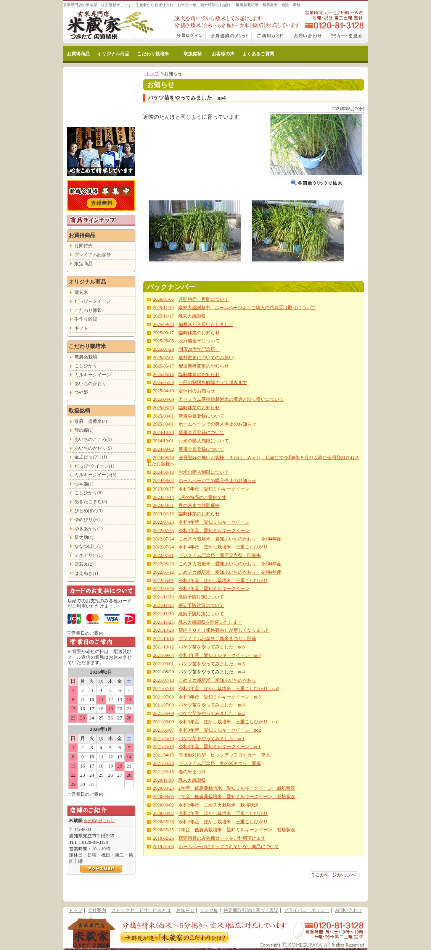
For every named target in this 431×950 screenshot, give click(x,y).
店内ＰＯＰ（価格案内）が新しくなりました (224, 630)
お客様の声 (223, 53)
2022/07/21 (163, 555)
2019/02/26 (163, 838)
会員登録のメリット (229, 37)
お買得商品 (78, 53)
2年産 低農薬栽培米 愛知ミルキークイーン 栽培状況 (237, 788)
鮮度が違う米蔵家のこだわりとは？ (174, 938)
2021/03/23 (163, 763)
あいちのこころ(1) (93, 439)
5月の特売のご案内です (203, 497)
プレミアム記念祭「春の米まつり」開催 (220, 763)
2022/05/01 (163, 580)
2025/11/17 (163, 316)
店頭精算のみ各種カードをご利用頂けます (222, 838)
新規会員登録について (201, 416)
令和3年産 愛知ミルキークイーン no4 (220, 655)
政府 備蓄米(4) (90, 421)
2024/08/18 (163, 472)
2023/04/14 (163, 497)
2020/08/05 (163, 796)
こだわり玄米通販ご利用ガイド (270, 37)
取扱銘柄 (192, 53)
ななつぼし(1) (88, 546)
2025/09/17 (163, 332)
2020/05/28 (163, 821)
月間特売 (83, 245)
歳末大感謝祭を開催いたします (210, 622)
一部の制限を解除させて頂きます (213, 382)
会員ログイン (190, 37)
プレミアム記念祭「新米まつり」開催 (217, 638)
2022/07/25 (163, 522)
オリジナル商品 (113, 53)
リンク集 (209, 910)
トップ (152, 73)
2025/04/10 (163, 391)
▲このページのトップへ (334, 875)
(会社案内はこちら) (99, 821)
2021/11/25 (163, 622)
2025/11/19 (163, 307)
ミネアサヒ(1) (88, 555)
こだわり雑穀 (88, 310)
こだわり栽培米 (153, 53)
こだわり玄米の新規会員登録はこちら (101, 195)
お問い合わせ (307, 37)
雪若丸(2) (83, 564)
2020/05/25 (163, 829)
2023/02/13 (163, 513)
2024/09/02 (163, 449)
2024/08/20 (163, 457)
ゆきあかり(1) (88, 528)
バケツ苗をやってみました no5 (212, 663)
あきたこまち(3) (90, 501)
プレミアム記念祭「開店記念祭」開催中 (220, 555)
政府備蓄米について (199, 341)
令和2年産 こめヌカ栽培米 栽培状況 (219, 805)
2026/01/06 (163, 299)
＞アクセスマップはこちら (101, 869)
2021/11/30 (163, 597)
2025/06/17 (163, 366)
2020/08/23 (163, 788)
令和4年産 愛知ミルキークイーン (214, 522)
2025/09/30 (163, 324)
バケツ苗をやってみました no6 (212, 647)
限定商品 (83, 263)
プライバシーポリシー (307, 910)
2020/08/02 (163, 805)
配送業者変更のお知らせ (204, 366)
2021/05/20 (163, 738)
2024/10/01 (163, 441)
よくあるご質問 (258, 53)
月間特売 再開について (204, 299)
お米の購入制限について (204, 441)
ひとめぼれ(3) (88, 510)
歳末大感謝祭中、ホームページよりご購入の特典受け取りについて (246, 307)
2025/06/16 (163, 374)
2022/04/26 (163, 588)
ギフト (81, 328)
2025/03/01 (163, 416)
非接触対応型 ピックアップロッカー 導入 (224, 755)
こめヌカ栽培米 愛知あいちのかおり (217, 680)
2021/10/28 (163, 630)
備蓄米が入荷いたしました (206, 324)
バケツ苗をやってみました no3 (212, 705)
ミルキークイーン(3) (95, 474)
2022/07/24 (163, 539)
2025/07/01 (163, 357)
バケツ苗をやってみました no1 (212, 738)
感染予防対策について (201, 597)
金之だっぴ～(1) (90, 457)
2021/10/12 (163, 647)
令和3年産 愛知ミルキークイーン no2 (220, 730)
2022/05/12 (163, 572)
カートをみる (347, 37)
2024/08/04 (163, 480)
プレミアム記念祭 (92, 254)
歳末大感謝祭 (192, 316)
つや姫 (81, 392)
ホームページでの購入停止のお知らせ (217, 424)
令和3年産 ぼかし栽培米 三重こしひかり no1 (229, 721)
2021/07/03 (163, 697)
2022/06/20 (163, 563)
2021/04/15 (163, 755)
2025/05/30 (163, 382)
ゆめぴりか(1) (88, 519)
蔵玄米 (81, 292)
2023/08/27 (163, 489)
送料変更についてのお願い (206, 357)
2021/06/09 (163, 713)
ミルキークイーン (92, 374)
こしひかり (85, 365)
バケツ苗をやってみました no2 (212, 713)
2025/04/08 (163, 399)
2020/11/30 (163, 780)
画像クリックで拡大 (316, 182)
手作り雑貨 (85, 319)
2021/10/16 (163, 638)
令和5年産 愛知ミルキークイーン (214, 489)
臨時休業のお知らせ (199, 332)
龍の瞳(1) (83, 430)
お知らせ (185, 910)
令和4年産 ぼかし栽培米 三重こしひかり (223, 547)
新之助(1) (83, 537)
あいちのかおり (90, 383)
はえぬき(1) (86, 573)
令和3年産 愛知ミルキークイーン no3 (220, 697)
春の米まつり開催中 (199, 505)
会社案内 (97, 910)
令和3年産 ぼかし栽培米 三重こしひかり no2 (229, 688)
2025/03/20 (163, 407)
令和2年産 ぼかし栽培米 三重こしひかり (223, 813)
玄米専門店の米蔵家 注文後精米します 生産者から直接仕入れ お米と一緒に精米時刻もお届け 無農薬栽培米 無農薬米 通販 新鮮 (182, 5)
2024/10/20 (163, 432)
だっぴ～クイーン (92, 301)
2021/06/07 (163, 730)
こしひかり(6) (88, 492)
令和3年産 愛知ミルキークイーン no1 (220, 746)
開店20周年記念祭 (199, 349)
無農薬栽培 (85, 357)
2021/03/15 (163, 771)
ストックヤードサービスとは (141, 910)
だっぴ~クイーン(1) (94, 466)
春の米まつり (192, 771)
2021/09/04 (163, 655)
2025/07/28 (163, 349)
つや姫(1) (83, 484)
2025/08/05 (163, 341)
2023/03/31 (163, 505)
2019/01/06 (163, 846)
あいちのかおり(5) (93, 448)
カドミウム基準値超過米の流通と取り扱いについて (231, 399)
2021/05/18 (163, 746)
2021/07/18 (163, 680)
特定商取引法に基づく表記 (251, 910)
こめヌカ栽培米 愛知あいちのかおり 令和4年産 (230, 539)
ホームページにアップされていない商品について (229, 846)
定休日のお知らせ (197, 391)
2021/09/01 (163, 663)
